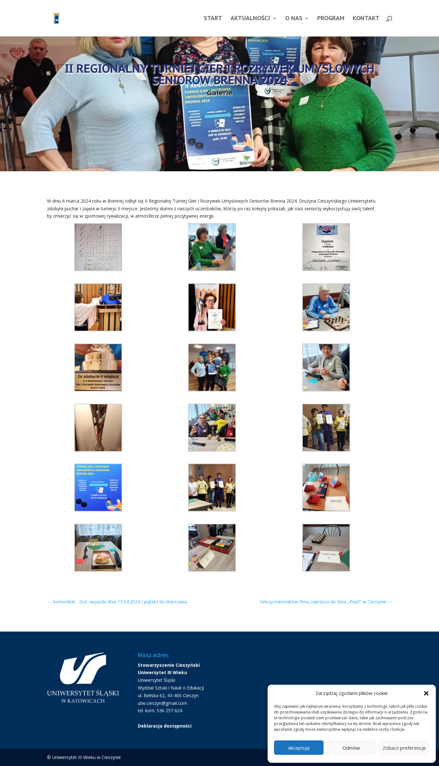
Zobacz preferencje (404, 748)
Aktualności (250, 19)
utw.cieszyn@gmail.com (162, 703)
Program (330, 19)
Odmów (351, 748)
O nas (293, 19)
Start (213, 19)
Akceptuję (299, 748)
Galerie (219, 92)
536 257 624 (169, 710)
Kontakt (366, 19)
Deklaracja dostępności (165, 726)
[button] (426, 693)
